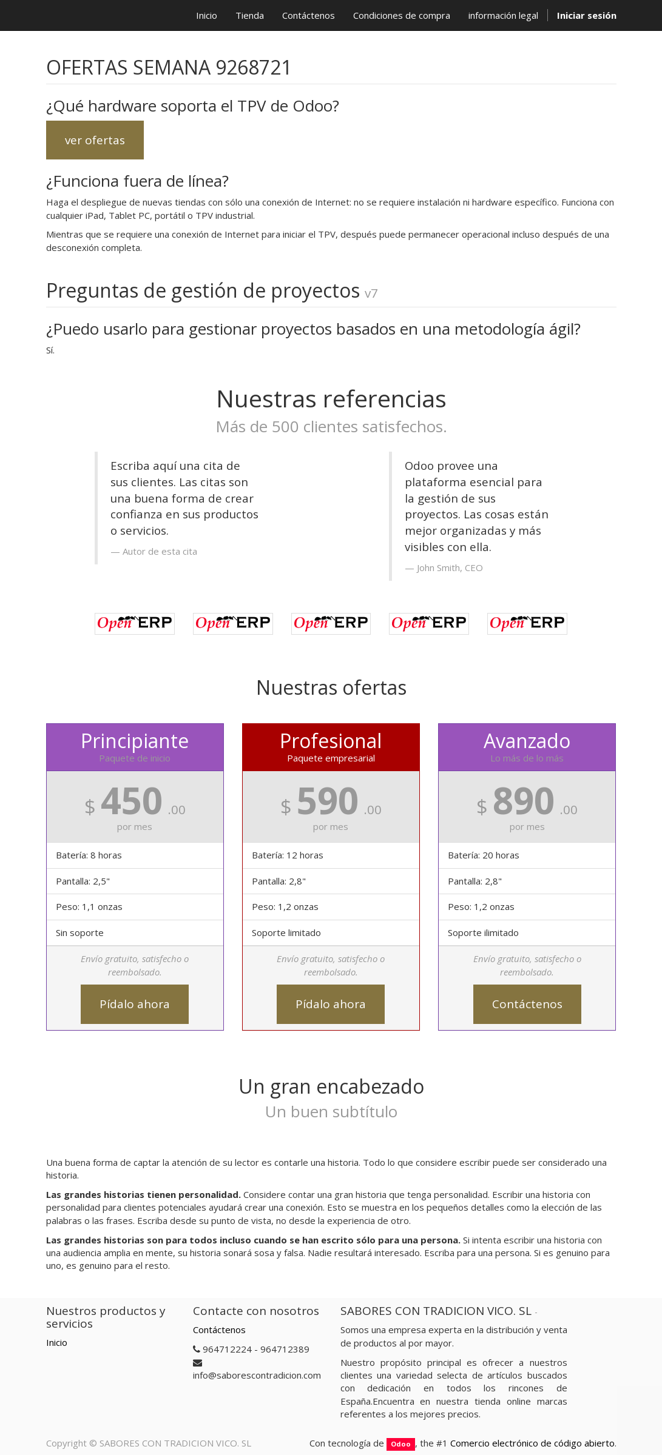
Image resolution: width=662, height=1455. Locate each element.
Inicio (56, 1342)
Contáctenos (527, 1004)
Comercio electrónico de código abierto (532, 1443)
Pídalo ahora (135, 1004)
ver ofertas (95, 140)
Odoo (401, 1443)
